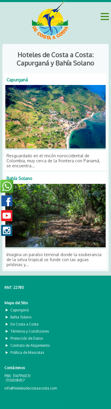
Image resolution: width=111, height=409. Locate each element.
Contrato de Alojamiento (30, 345)
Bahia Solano (20, 317)
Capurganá (17, 80)
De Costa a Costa (24, 324)
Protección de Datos (26, 338)
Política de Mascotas (27, 352)
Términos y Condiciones (29, 331)
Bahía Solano (19, 178)
